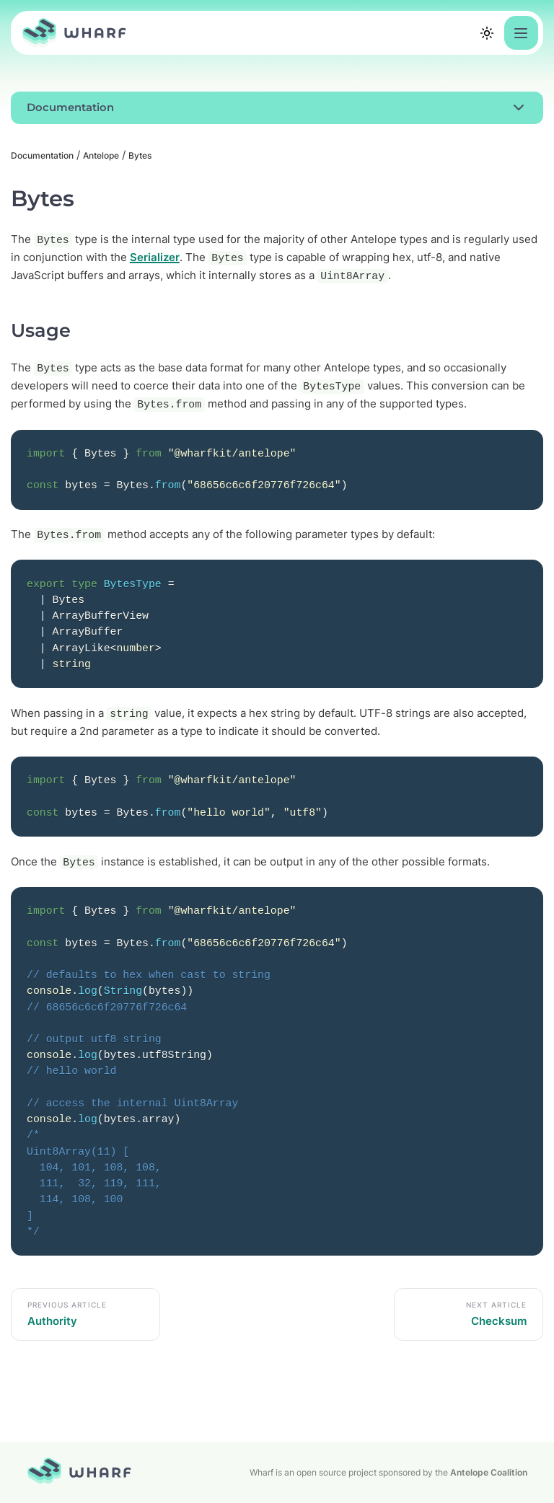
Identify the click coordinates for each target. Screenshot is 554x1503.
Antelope (101, 155)
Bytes (139, 155)
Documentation (42, 155)
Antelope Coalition (488, 1472)
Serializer (155, 257)
